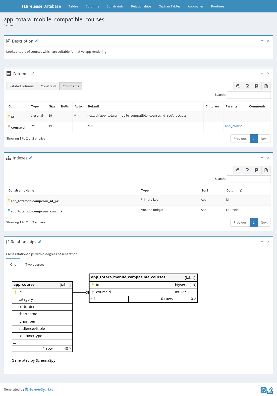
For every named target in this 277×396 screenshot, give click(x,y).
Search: (243, 95)
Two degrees (34, 264)
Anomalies (196, 6)
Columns (92, 6)
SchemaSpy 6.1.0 (39, 389)
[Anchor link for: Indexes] (29, 157)
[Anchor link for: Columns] (32, 73)
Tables (75, 5)
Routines (217, 6)
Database (41, 6)
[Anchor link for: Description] (35, 40)
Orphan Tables (169, 6)
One (13, 264)
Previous (240, 138)
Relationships (141, 6)
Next (264, 138)
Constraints (115, 6)
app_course (233, 126)
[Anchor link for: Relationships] (38, 241)
